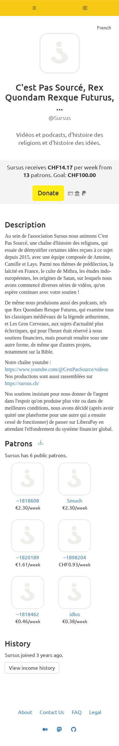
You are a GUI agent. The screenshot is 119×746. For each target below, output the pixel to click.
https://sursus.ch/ (22, 383)
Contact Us (52, 712)
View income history (32, 668)
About (25, 712)
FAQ (77, 712)
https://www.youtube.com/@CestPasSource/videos (56, 369)
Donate (48, 193)
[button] (34, 8)
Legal (95, 712)
